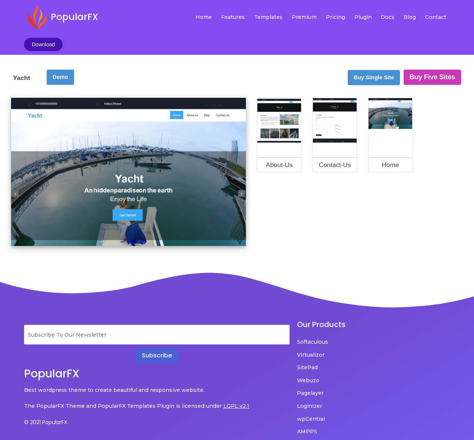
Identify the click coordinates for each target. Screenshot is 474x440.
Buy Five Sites (432, 47)
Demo (60, 47)
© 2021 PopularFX (45, 403)
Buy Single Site (374, 48)
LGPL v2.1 (37, 387)
